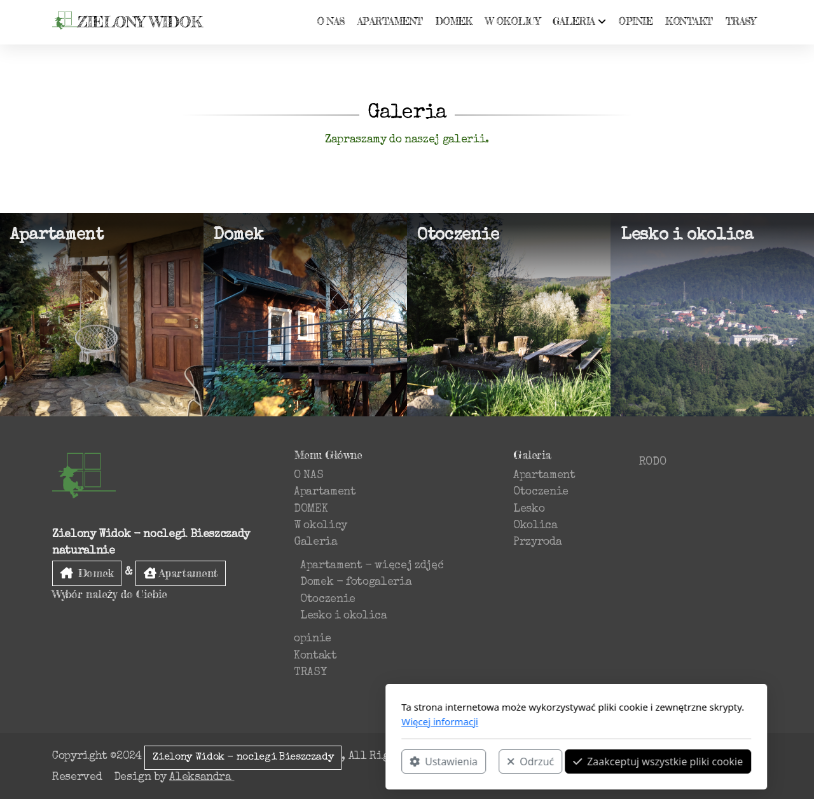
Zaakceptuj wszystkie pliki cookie (489, 761)
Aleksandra (201, 777)
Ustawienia (274, 761)
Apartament (180, 573)
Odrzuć (361, 761)
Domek (86, 573)
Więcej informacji (270, 721)
